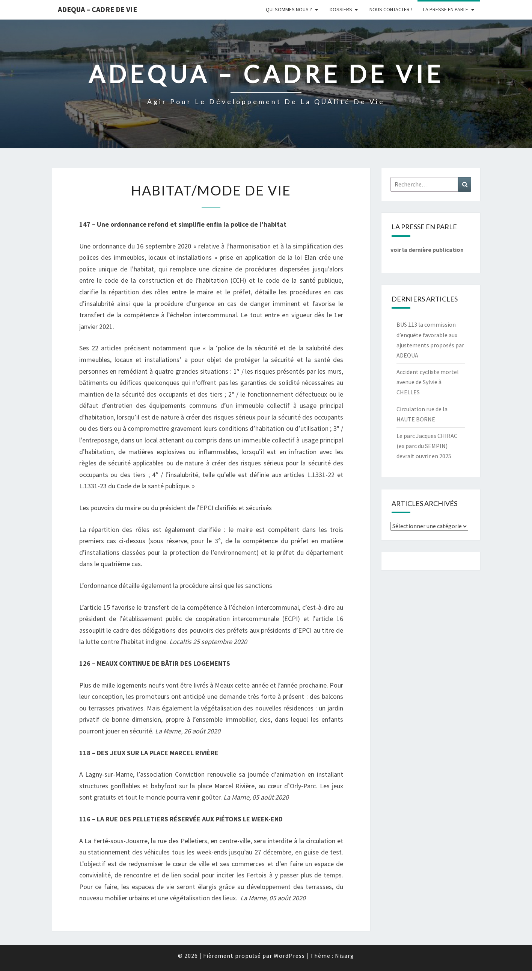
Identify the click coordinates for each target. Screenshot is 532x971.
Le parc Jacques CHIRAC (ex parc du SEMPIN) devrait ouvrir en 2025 (426, 446)
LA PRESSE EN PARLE (445, 9)
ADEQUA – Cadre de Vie (97, 9)
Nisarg (344, 955)
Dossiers (341, 9)
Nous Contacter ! (390, 9)
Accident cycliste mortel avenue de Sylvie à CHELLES (427, 382)
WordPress (289, 955)
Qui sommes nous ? (289, 9)
